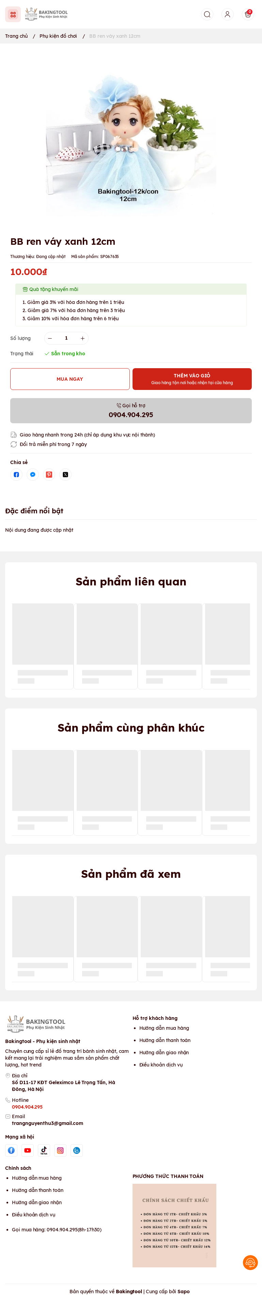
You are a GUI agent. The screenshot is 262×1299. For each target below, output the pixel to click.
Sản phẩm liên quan (131, 581)
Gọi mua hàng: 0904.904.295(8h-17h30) (57, 1230)
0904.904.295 (27, 1107)
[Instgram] (60, 1150)
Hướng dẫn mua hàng (164, 1028)
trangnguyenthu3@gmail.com (47, 1123)
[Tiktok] (44, 1150)
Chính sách (18, 1168)
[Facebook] (11, 1150)
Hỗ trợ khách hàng (155, 1018)
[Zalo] (77, 1150)
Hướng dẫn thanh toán (165, 1040)
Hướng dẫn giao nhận (164, 1052)
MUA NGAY (70, 379)
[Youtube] (27, 1150)
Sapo (184, 1291)
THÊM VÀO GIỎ (192, 379)
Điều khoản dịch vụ (161, 1065)
